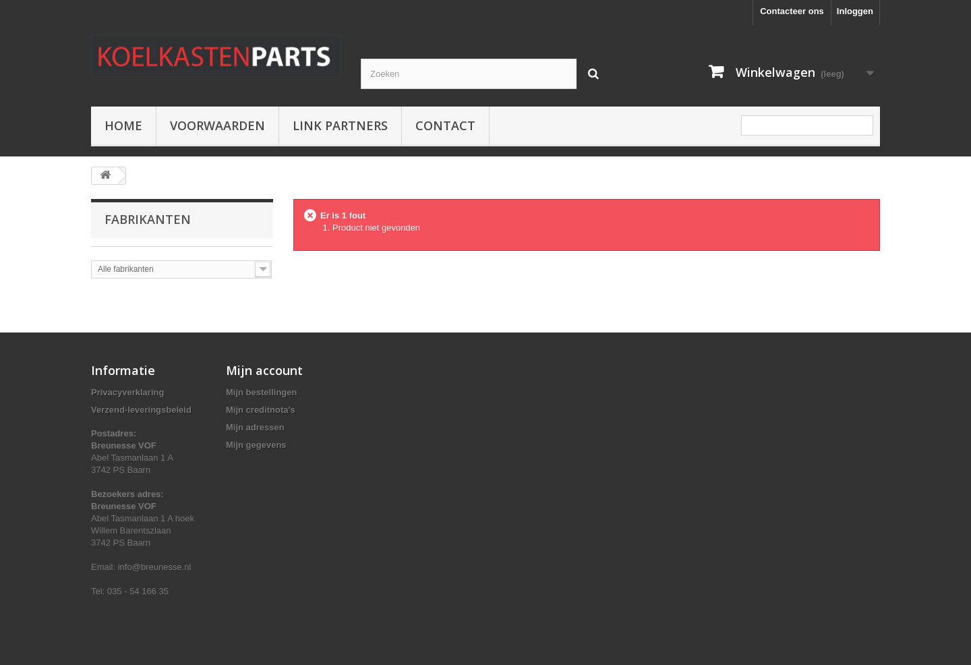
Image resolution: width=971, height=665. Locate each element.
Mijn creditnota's (260, 410)
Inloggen (855, 11)
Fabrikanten (148, 219)
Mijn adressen (255, 427)
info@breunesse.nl (155, 567)
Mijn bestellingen (261, 392)
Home (123, 125)
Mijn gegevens (256, 445)
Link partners (340, 125)
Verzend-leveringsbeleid (141, 410)
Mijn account (264, 370)
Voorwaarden (217, 125)
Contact (445, 125)
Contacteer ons (792, 11)
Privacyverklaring (127, 392)
